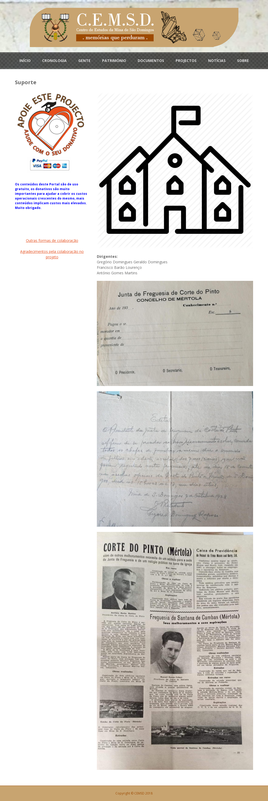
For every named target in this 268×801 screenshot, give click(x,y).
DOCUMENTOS (151, 60)
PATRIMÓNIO (114, 60)
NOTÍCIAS (217, 60)
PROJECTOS (186, 60)
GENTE (84, 60)
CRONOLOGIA (54, 60)
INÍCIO (25, 60)
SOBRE (243, 60)
